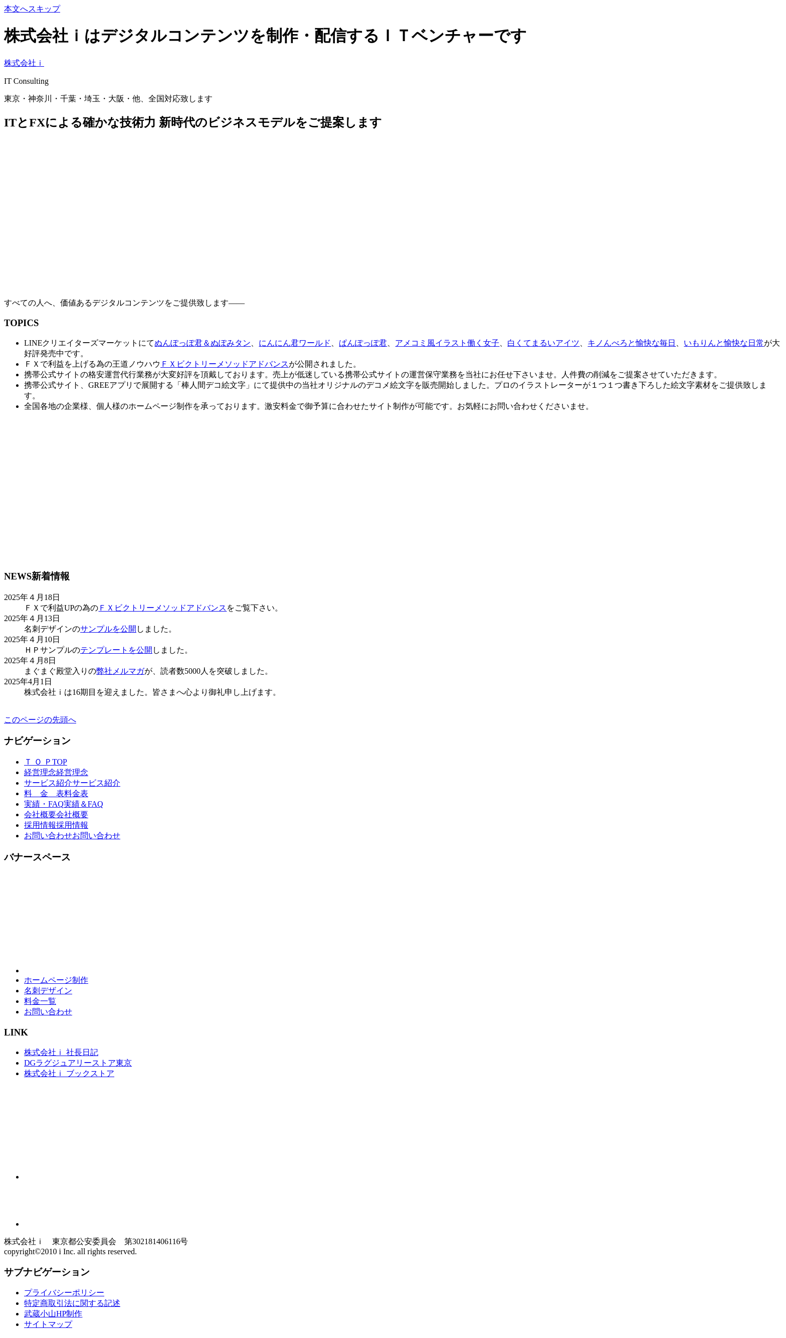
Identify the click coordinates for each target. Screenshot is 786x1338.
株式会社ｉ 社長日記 (61, 1052)
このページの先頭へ (40, 719)
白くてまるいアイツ (543, 343)
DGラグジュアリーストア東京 (78, 1063)
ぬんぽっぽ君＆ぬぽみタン (202, 343)
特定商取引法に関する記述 (72, 1303)
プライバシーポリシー (64, 1292)
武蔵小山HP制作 (53, 1313)
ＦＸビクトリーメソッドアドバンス (224, 364)
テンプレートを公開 (116, 650)
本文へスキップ (32, 9)
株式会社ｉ (24, 63)
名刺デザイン (48, 990)
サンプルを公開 (108, 629)
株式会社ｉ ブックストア (69, 1073)
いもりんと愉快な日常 (724, 343)
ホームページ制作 (56, 980)
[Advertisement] (305, 210)
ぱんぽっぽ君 (363, 343)
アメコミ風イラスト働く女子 (447, 343)
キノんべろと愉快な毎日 (631, 343)
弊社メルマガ (120, 671)
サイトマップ (48, 1324)
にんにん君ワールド (295, 343)
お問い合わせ (48, 1011)
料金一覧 (40, 1001)
